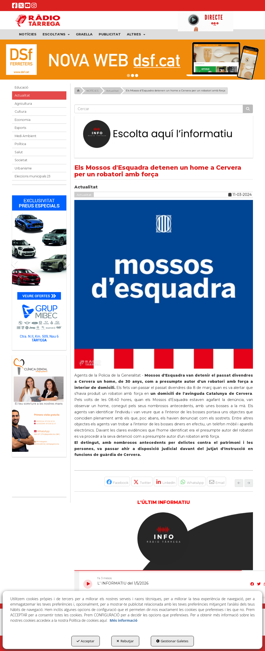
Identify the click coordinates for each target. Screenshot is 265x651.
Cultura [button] (20, 111)
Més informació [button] (123, 620)
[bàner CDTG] (39, 403)
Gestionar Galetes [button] (172, 641)
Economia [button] (22, 120)
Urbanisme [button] (23, 168)
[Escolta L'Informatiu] (163, 134)
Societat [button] (21, 160)
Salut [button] (19, 152)
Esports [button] (20, 128)
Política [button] (20, 144)
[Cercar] (248, 108)
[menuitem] (27, 34)
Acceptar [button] (85, 641)
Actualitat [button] (22, 95)
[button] (14, 7)
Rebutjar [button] (125, 641)
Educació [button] (21, 87)
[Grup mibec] (39, 270)
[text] (158, 108)
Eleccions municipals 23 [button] (32, 176)
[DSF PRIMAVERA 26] (132, 60)
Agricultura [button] (23, 104)
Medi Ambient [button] (25, 136)
